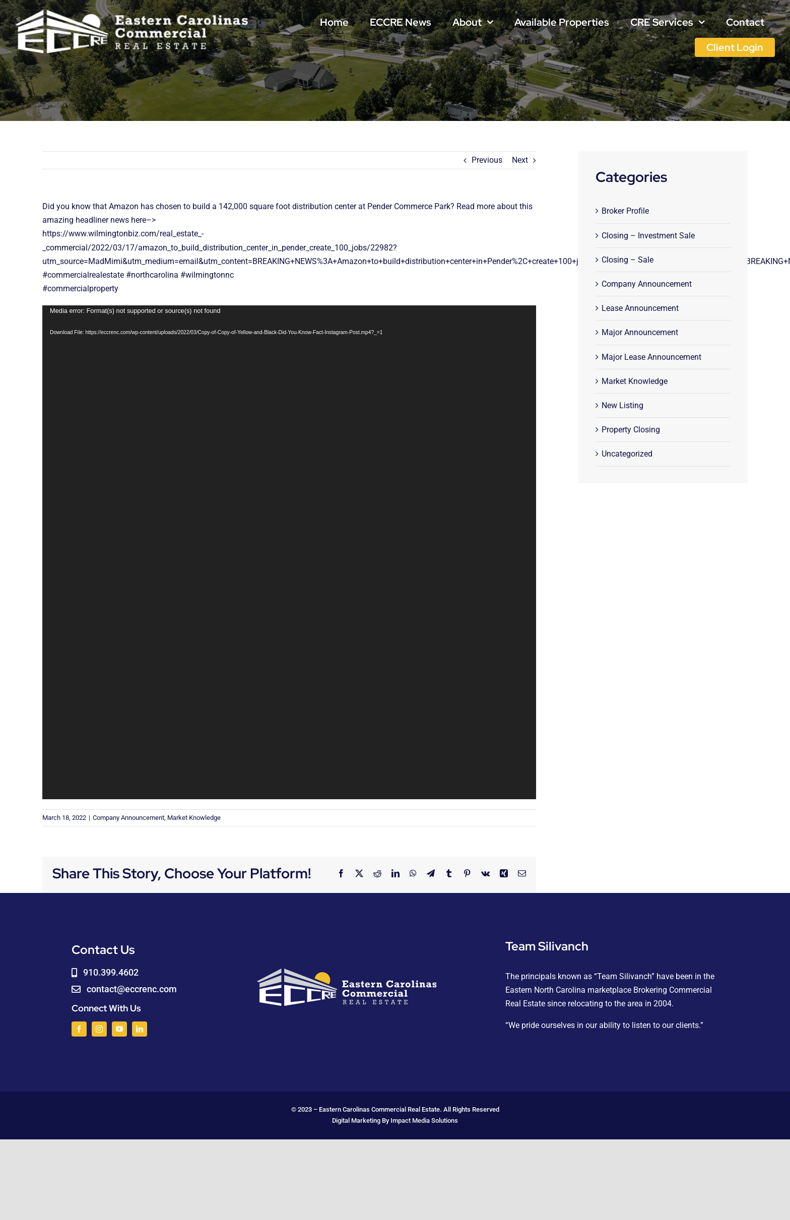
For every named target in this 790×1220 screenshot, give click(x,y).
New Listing (622, 405)
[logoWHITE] (131, 11)
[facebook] (79, 1029)
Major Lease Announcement (651, 357)
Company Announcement (128, 817)
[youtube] (119, 1029)
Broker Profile (625, 211)
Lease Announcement (640, 308)
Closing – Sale (627, 260)
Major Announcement (640, 332)
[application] (289, 552)
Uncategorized (627, 454)
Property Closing (631, 429)
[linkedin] (139, 1029)
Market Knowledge (194, 817)
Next (520, 160)
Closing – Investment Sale (648, 235)
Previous (487, 160)
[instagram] (99, 1029)
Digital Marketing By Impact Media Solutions (395, 1120)
